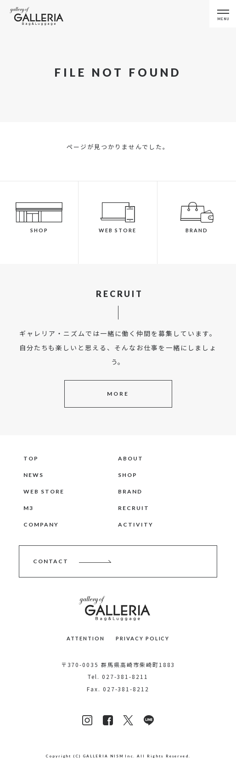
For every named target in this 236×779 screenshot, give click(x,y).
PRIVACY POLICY (142, 638)
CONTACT (50, 561)
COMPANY (41, 524)
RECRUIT (133, 507)
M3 (28, 507)
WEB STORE (43, 491)
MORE (118, 393)
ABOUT (130, 458)
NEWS (33, 474)
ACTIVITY (135, 524)
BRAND (130, 491)
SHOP (127, 474)
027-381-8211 (125, 676)
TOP (31, 458)
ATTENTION (86, 638)
